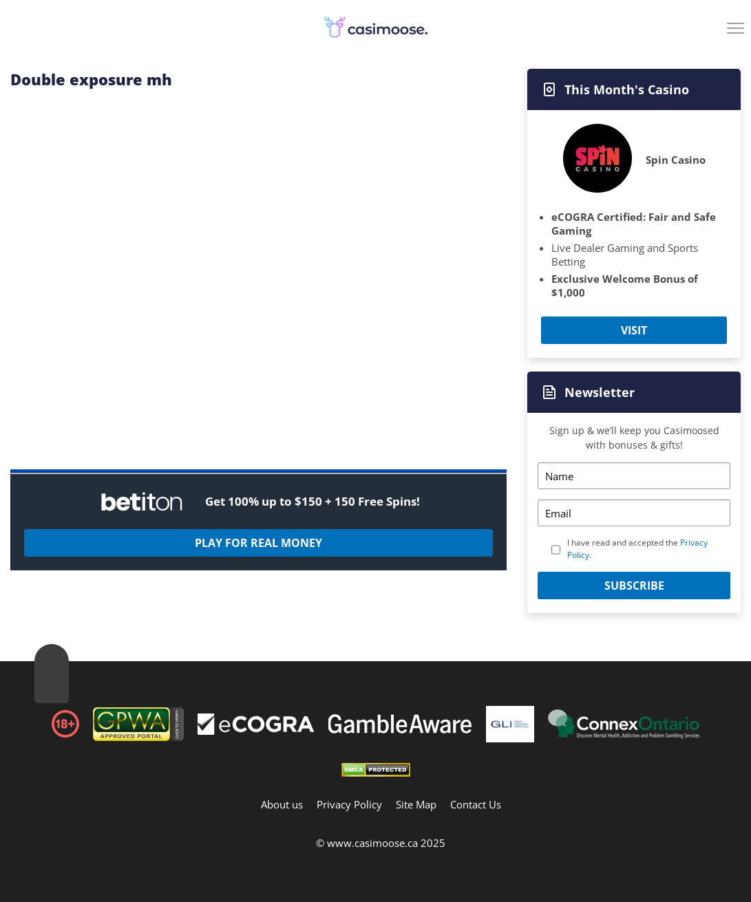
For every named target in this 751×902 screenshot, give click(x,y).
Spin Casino (676, 160)
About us (282, 804)
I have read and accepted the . (637, 549)
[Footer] (256, 725)
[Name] (634, 475)
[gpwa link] (138, 737)
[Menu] (737, 33)
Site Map (416, 804)
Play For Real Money (258, 542)
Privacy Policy (349, 804)
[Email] (634, 513)
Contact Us (475, 804)
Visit (634, 330)
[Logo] (375, 27)
